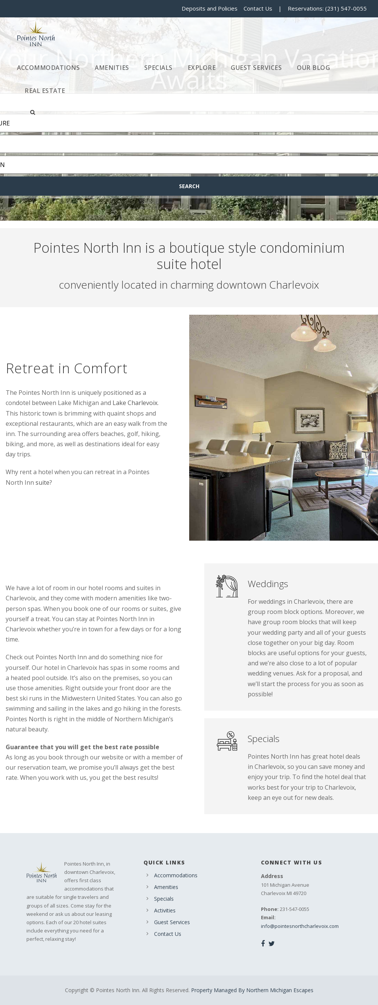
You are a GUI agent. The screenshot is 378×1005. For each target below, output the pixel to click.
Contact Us (258, 8)
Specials (158, 67)
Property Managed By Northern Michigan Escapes (252, 990)
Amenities (112, 67)
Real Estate (45, 91)
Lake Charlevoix (135, 403)
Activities (165, 910)
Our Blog (313, 67)
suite (42, 482)
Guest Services (256, 67)
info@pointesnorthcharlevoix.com (300, 926)
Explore (202, 67)
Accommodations (48, 67)
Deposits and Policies (210, 8)
